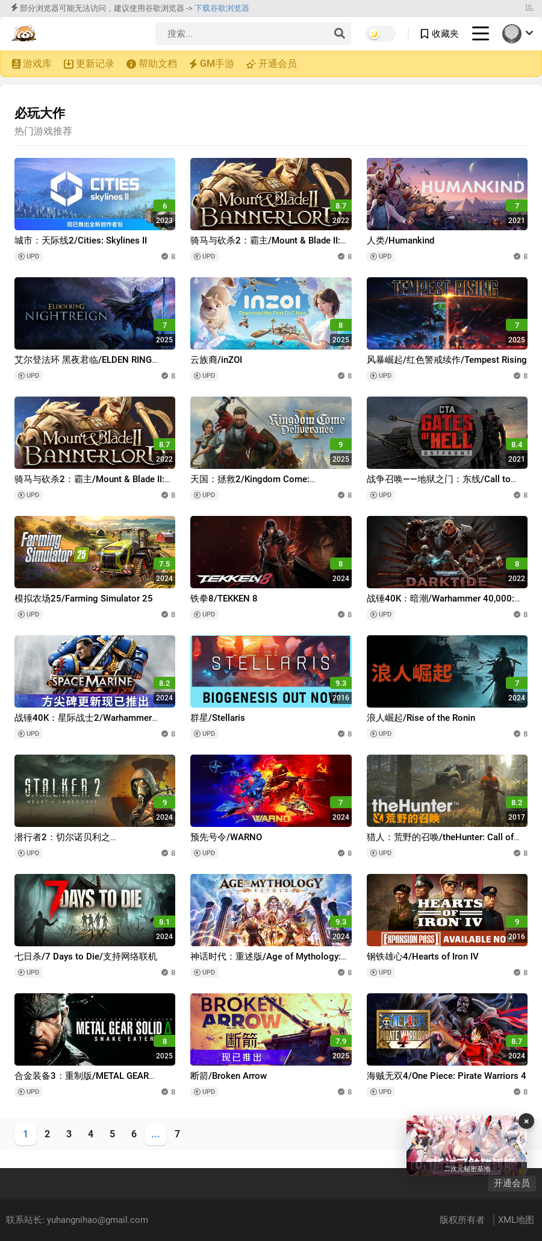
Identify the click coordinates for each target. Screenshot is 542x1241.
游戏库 (37, 63)
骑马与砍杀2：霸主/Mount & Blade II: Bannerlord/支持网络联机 (265, 246)
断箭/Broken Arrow (228, 1075)
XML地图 (516, 1219)
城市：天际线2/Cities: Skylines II (80, 240)
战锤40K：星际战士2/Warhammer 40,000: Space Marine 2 (83, 723)
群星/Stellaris (217, 717)
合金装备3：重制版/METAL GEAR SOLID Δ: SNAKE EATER (81, 1081)
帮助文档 (158, 63)
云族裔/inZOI (216, 359)
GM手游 (217, 63)
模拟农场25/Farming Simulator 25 (83, 598)
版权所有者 (463, 1219)
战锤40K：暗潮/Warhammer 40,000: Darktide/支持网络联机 (440, 604)
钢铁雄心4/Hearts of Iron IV (423, 956)
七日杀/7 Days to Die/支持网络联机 (85, 956)
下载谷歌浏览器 (222, 8)
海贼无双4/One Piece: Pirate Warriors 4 (446, 1075)
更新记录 (95, 63)
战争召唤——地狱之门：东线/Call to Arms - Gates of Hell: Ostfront (439, 485)
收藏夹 (445, 33)
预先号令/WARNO (226, 837)
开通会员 (277, 63)
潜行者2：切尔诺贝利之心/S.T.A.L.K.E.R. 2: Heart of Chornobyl (91, 843)
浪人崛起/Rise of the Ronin (421, 717)
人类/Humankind (400, 240)
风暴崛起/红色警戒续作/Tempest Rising (447, 359)
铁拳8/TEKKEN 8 (224, 598)
